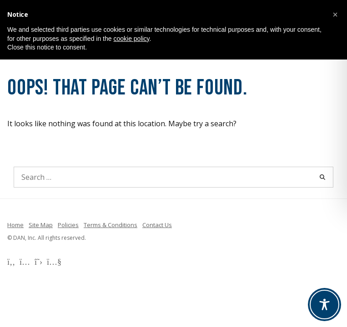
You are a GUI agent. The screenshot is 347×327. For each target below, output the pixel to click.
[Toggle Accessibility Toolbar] (324, 304)
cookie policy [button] (131, 38)
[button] (335, 14)
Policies (68, 225)
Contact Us (157, 225)
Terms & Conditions (110, 225)
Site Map (41, 225)
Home (15, 225)
